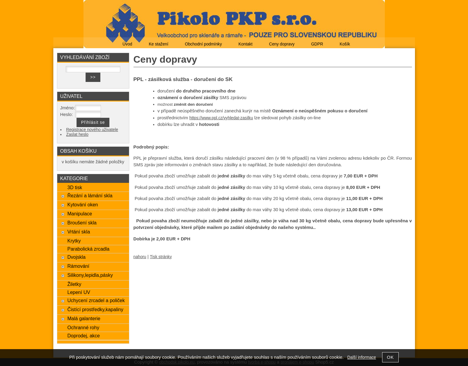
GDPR (317, 44)
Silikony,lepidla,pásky (90, 275)
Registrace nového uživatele (92, 129)
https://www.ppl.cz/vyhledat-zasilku (221, 118)
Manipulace (79, 213)
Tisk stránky (161, 257)
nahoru (139, 257)
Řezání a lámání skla (89, 195)
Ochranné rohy (83, 327)
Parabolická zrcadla (88, 249)
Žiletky (74, 284)
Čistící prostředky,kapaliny (95, 309)
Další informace (361, 357)
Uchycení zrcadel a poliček (96, 300)
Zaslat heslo (77, 134)
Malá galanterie (83, 318)
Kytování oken (82, 204)
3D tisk (74, 187)
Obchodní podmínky (203, 44)
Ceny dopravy (282, 44)
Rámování (78, 266)
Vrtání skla (78, 231)
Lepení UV (78, 292)
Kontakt (245, 44)
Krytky (74, 240)
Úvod (127, 44)
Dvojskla (76, 257)
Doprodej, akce (83, 335)
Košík (345, 44)
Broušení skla (81, 222)
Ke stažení (158, 44)
